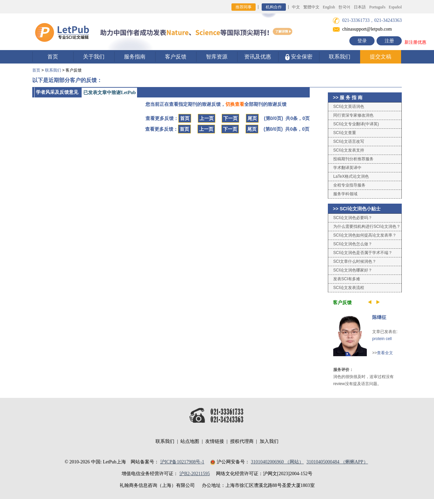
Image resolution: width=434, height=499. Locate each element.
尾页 (252, 118)
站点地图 (189, 441)
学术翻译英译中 (347, 167)
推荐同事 (243, 7)
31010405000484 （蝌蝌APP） (337, 461)
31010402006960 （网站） (277, 461)
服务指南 (134, 56)
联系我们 (339, 56)
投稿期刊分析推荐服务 (353, 159)
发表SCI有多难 (346, 279)
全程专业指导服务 (349, 185)
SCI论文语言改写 (348, 141)
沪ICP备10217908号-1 (182, 461)
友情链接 (214, 441)
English (329, 7)
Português (377, 7)
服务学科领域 (345, 194)
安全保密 (298, 57)
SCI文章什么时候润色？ (354, 261)
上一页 (207, 118)
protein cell (382, 338)
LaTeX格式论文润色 (351, 176)
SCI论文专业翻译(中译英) (356, 124)
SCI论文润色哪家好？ (352, 270)
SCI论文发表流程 (348, 287)
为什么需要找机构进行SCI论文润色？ (366, 226)
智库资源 (216, 56)
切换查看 (234, 104)
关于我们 (93, 56)
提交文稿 (380, 56)
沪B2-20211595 (194, 473)
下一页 (230, 118)
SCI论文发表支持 (348, 150)
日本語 (360, 7)
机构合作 (274, 7)
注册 (389, 40)
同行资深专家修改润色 (353, 115)
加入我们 (269, 441)
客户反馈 (175, 56)
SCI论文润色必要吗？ (352, 217)
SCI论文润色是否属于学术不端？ (362, 252)
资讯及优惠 (257, 56)
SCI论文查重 (344, 132)
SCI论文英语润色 (348, 106)
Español (395, 7)
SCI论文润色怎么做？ (352, 244)
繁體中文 (311, 7)
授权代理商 (242, 441)
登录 (362, 40)
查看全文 (385, 352)
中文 (296, 7)
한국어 (344, 7)
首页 (52, 56)
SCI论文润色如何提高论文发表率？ (364, 235)
